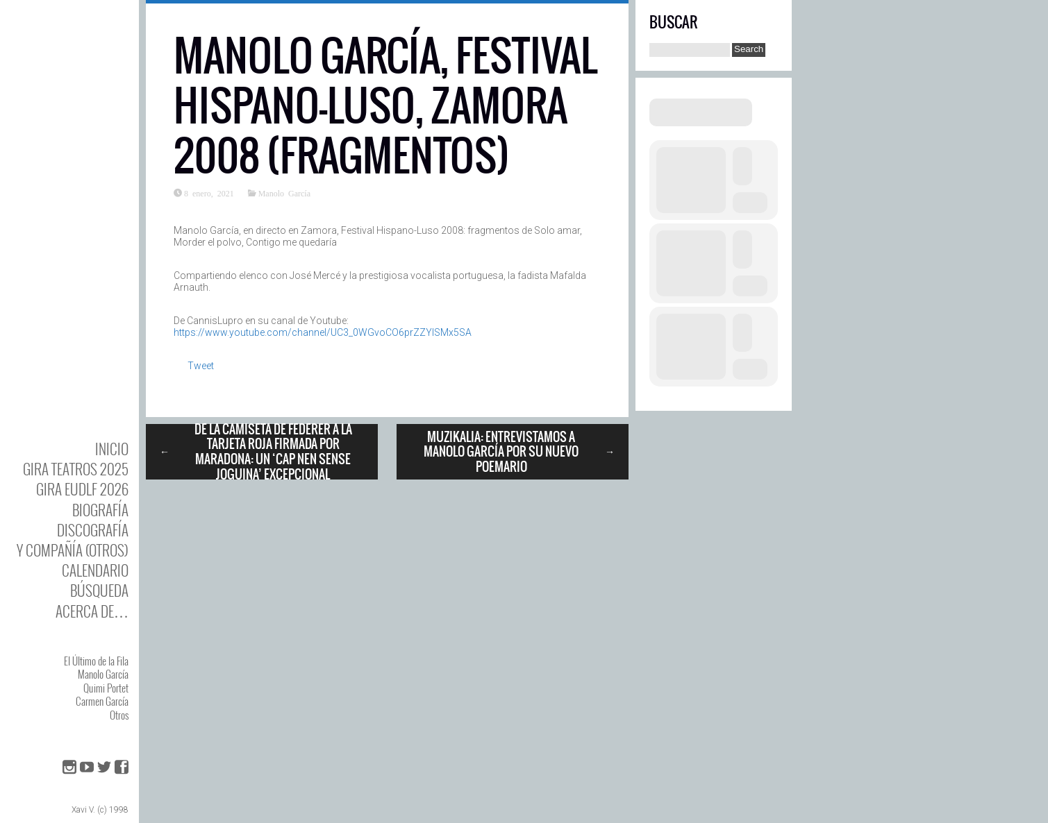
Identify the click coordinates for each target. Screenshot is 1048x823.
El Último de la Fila (96, 660)
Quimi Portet (105, 687)
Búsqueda (99, 590)
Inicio (111, 448)
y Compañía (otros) (72, 550)
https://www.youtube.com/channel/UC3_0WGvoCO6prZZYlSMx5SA (323, 332)
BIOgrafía (100, 509)
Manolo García (103, 673)
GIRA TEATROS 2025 (75, 469)
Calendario (95, 570)
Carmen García (102, 701)
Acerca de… (92, 611)
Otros (119, 714)
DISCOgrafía (92, 530)
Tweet (201, 365)
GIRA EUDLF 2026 (82, 489)
